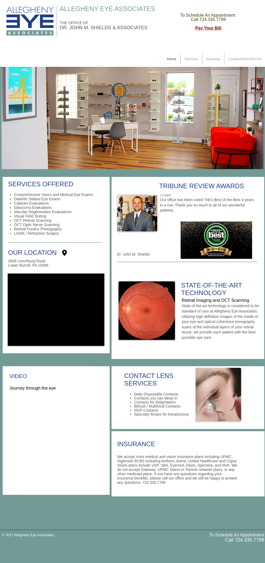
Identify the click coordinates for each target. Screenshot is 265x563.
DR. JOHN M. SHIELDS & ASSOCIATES (104, 27)
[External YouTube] (56, 445)
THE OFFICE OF (74, 23)
